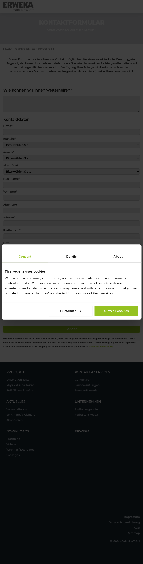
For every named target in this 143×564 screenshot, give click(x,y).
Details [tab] (71, 256)
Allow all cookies (116, 311)
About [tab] (118, 256)
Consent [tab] (24, 256)
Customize (70, 311)
